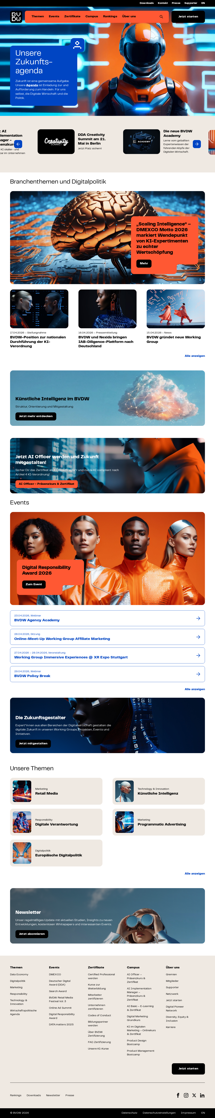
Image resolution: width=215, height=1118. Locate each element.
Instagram (186, 1095)
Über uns (173, 967)
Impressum (188, 1113)
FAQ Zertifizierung (99, 1042)
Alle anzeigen (195, 356)
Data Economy (19, 974)
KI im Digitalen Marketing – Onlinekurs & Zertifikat (141, 1031)
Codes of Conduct (99, 1015)
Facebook (178, 1095)
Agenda (32, 85)
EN (203, 3)
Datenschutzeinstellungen (159, 1113)
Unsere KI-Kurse (98, 1049)
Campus (133, 967)
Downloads (147, 3)
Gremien (171, 974)
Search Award (58, 991)
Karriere (171, 1027)
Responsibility (18, 994)
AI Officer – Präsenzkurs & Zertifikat (136, 978)
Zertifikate (96, 967)
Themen (16, 967)
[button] (18, 144)
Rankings (15, 1095)
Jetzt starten (188, 16)
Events (54, 967)
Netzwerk (172, 994)
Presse (176, 3)
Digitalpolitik (17, 981)
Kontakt (163, 3)
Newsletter (53, 1095)
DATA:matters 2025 (61, 1024)
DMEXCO (55, 974)
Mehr (144, 263)
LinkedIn (202, 1095)
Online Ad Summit (60, 1008)
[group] (47, 144)
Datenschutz (130, 1113)
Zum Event (34, 584)
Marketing (16, 987)
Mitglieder (172, 981)
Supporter (190, 3)
